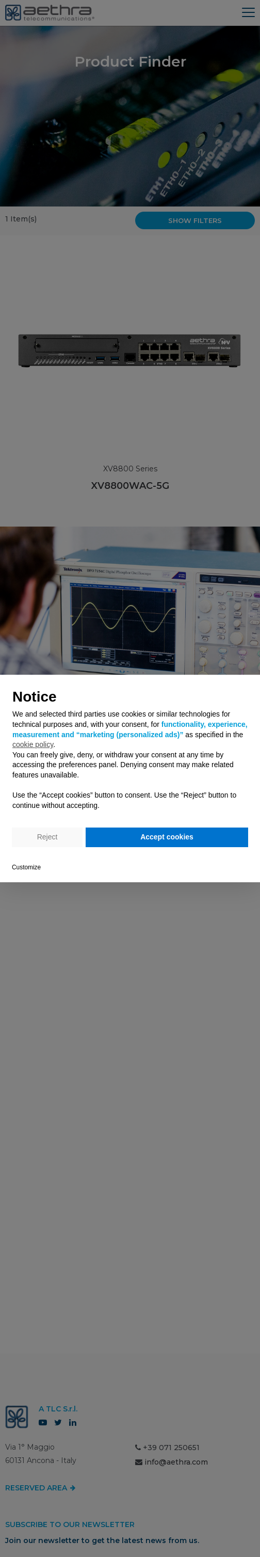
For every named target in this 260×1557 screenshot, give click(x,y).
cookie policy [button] (32, 744)
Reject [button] (47, 837)
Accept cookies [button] (166, 837)
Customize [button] (26, 867)
